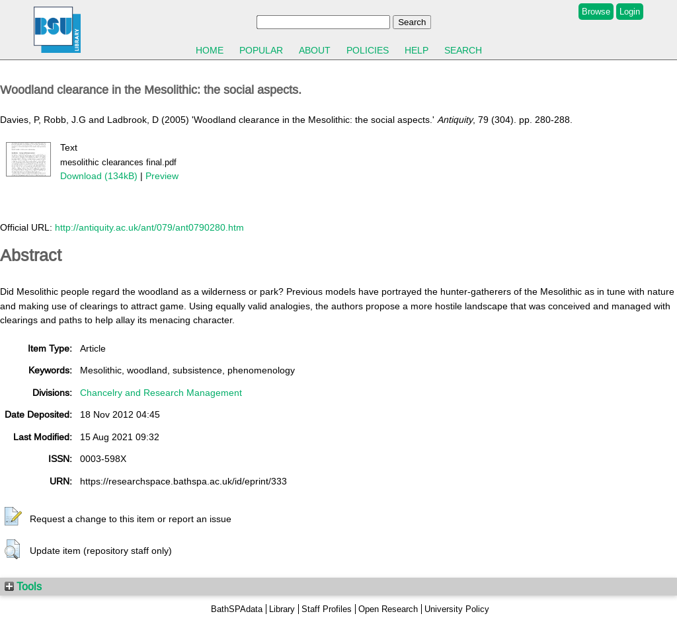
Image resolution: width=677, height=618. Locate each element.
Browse (596, 12)
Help (416, 50)
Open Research (388, 609)
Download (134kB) (99, 176)
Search (463, 50)
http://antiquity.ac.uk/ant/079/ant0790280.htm (149, 227)
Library (282, 609)
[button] (13, 517)
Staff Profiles (326, 609)
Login (629, 12)
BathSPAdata (236, 609)
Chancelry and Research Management (161, 392)
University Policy (456, 609)
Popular (261, 50)
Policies (367, 50)
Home (209, 50)
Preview (162, 176)
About (315, 50)
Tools (23, 586)
